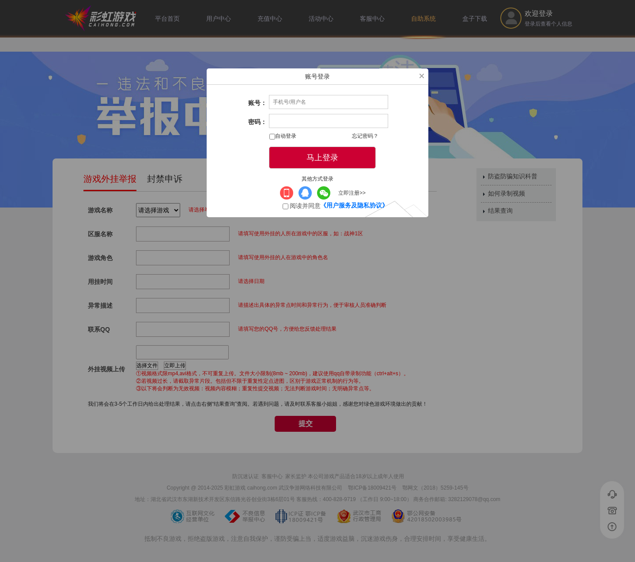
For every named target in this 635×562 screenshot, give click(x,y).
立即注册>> (352, 193)
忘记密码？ (365, 136)
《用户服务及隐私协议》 (354, 205)
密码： (257, 121)
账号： (257, 102)
